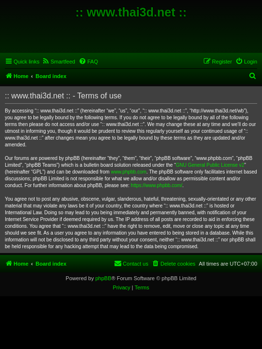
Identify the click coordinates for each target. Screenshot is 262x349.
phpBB (103, 278)
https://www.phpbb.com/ (156, 185)
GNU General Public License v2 (210, 165)
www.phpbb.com (128, 171)
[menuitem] (58, 61)
